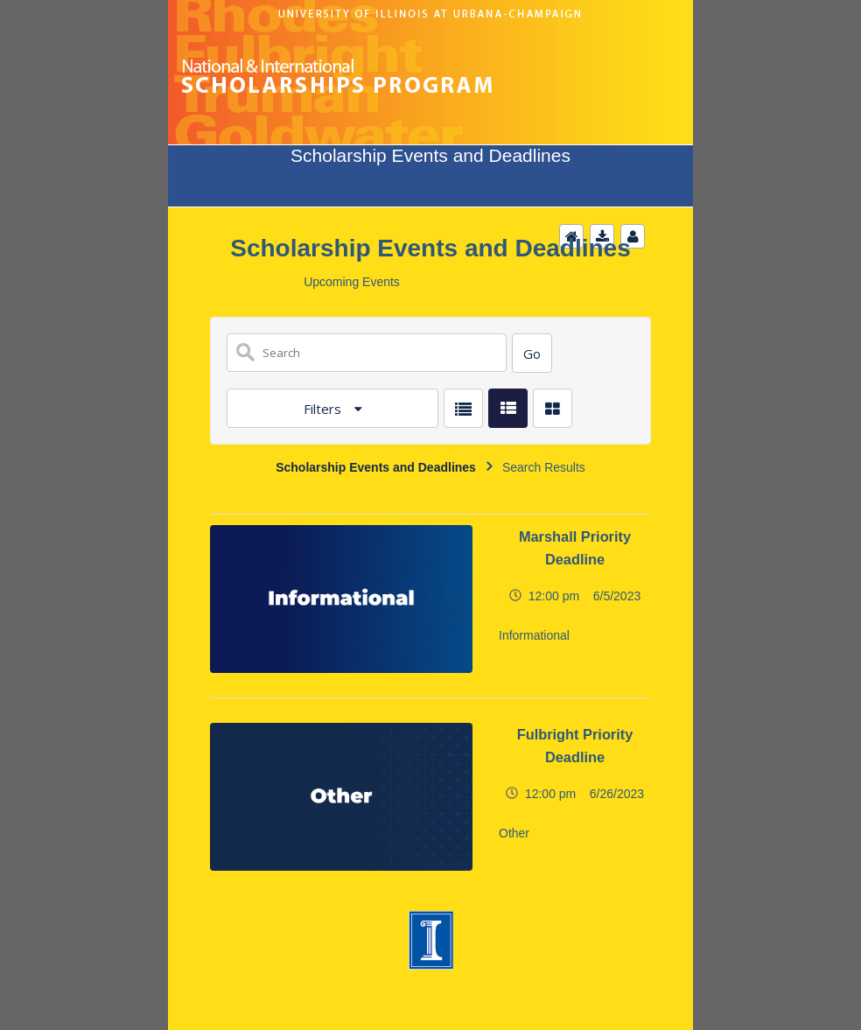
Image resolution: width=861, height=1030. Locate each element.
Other (514, 833)
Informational (534, 635)
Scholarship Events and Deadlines (376, 467)
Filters (324, 408)
